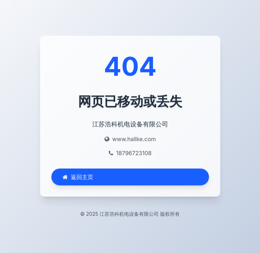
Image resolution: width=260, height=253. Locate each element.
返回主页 (78, 177)
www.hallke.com (134, 139)
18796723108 (133, 153)
